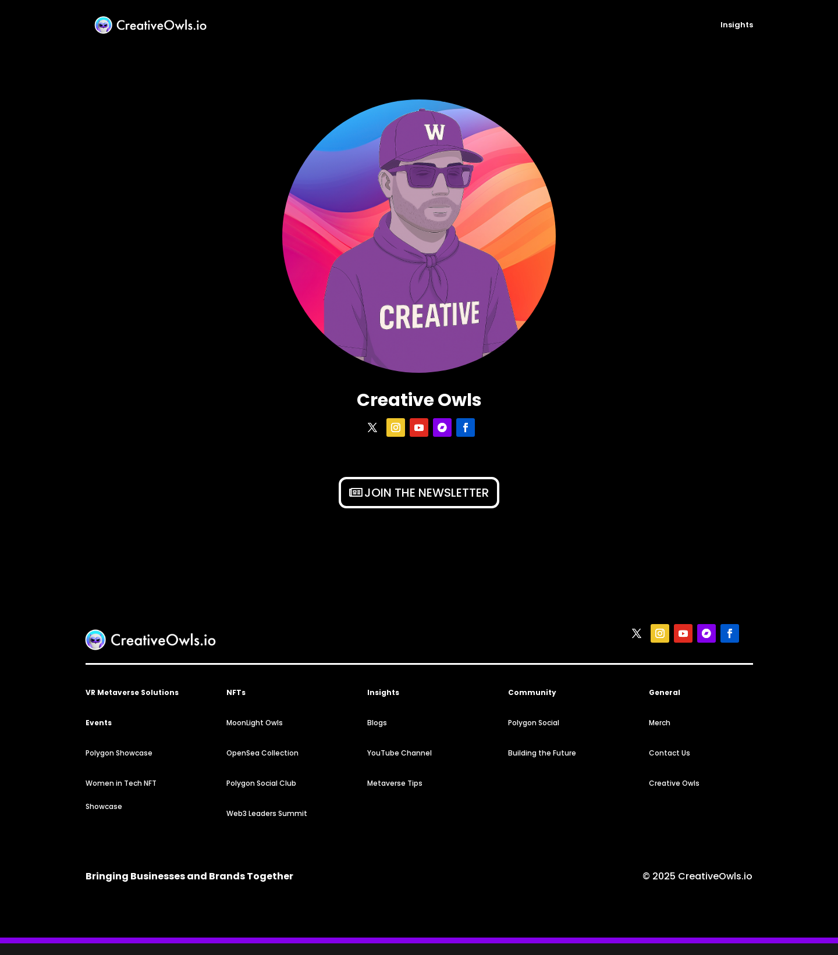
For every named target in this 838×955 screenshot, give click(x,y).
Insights (736, 25)
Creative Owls (674, 783)
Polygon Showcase (119, 753)
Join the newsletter (426, 492)
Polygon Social (533, 723)
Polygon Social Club (261, 783)
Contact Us (669, 753)
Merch (659, 723)
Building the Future (542, 753)
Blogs (377, 723)
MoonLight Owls (254, 723)
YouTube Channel (399, 753)
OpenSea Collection (262, 753)
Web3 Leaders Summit (266, 813)
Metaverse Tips (394, 783)
